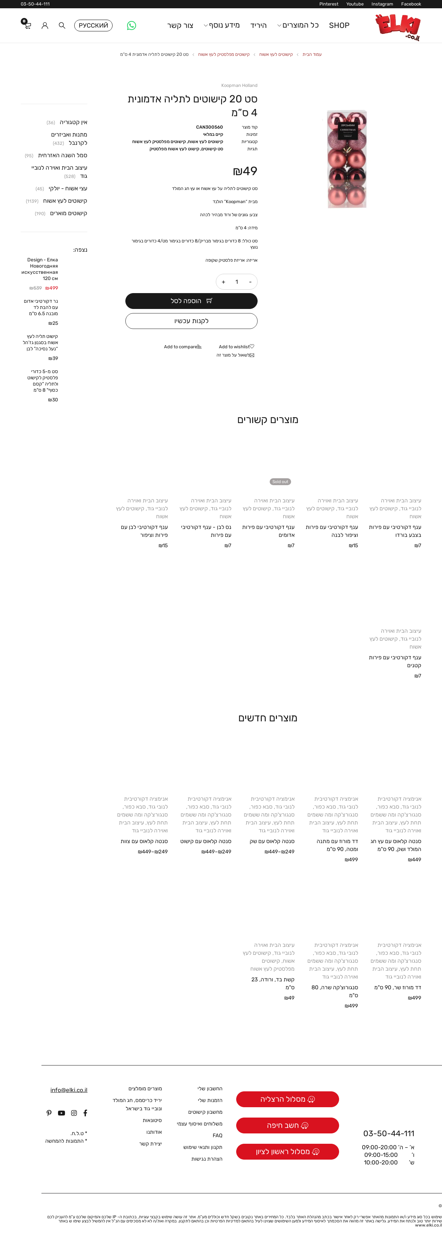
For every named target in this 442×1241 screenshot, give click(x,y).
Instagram (382, 4)
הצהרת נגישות (206, 1159)
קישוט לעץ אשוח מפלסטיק (174, 148)
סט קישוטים (212, 148)
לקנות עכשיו (191, 321)
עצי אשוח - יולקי (68, 188)
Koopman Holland (239, 85)
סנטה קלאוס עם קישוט (205, 841)
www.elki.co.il (428, 1225)
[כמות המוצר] (237, 282)
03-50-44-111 (35, 4)
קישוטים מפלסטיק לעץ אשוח (224, 54)
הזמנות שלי (210, 1100)
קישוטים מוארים (68, 213)
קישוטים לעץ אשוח (276, 54)
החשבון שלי (210, 1088)
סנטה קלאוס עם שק (272, 841)
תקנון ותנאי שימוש (202, 1147)
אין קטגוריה (73, 122)
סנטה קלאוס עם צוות (144, 841)
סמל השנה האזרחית (62, 155)
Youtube (355, 4)
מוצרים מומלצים (145, 1088)
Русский (93, 25)
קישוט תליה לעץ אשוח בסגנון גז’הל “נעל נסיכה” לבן (40, 342)
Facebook (411, 4)
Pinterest (328, 4)
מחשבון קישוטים (205, 1112)
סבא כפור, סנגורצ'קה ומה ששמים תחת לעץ (396, 814)
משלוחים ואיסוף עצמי (199, 1124)
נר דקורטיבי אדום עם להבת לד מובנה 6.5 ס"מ (41, 307)
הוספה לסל (186, 301)
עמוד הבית (312, 54)
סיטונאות (152, 1120)
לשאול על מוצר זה (233, 355)
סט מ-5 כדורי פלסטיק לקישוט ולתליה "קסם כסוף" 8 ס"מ (42, 381)
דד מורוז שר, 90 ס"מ (397, 987)
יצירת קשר (150, 1144)
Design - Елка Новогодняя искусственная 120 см (39, 269)
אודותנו (154, 1132)
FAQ (217, 1135)
